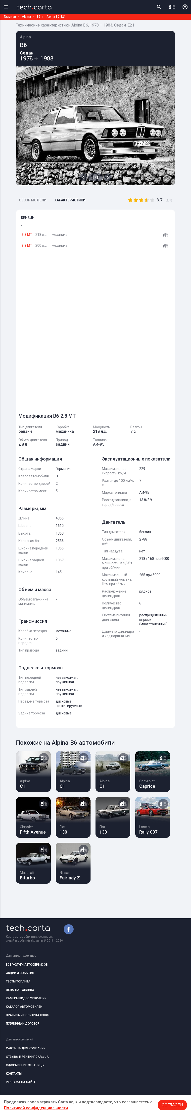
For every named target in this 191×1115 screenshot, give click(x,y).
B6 (38, 16)
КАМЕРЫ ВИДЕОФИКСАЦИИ (26, 998)
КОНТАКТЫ (14, 1073)
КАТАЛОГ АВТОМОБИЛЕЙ (24, 1006)
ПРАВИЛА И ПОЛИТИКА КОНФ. (27, 1015)
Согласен (172, 1105)
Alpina (26, 16)
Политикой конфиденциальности (36, 1108)
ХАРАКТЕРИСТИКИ (70, 200)
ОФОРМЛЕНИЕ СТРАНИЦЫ (25, 1065)
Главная (10, 16)
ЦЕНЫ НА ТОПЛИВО (20, 990)
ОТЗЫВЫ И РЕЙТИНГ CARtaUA (27, 1057)
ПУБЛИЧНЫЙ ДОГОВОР (23, 1023)
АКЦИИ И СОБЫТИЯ (20, 973)
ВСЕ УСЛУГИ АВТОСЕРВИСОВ (27, 964)
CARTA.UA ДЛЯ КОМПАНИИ (26, 1048)
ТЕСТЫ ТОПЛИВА (18, 981)
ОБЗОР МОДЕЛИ (33, 200)
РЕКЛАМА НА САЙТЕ (21, 1082)
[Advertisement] (55, 333)
